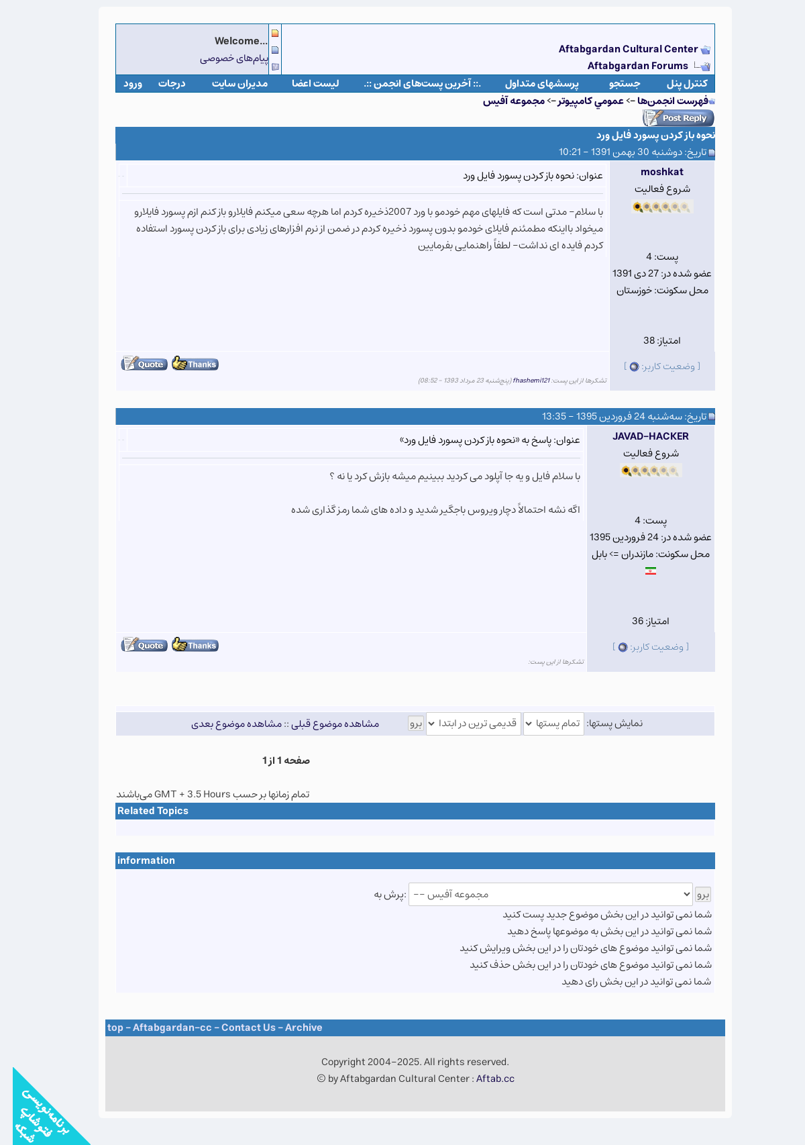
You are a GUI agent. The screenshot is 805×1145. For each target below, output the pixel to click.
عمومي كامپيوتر (578, 101)
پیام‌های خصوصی (221, 58)
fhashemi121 (518, 381)
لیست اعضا (303, 83)
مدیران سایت (227, 83)
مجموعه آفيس (501, 101)
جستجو (612, 83)
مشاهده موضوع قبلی (322, 723)
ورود (120, 83)
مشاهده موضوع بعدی (223, 723)
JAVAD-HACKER (638, 437)
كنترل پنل (674, 83)
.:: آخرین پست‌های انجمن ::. (409, 83)
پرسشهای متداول (529, 83)
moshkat (649, 172)
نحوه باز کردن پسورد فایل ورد (643, 135)
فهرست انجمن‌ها (660, 101)
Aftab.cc (483, 1079)
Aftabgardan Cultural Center (617, 49)
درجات (159, 83)
